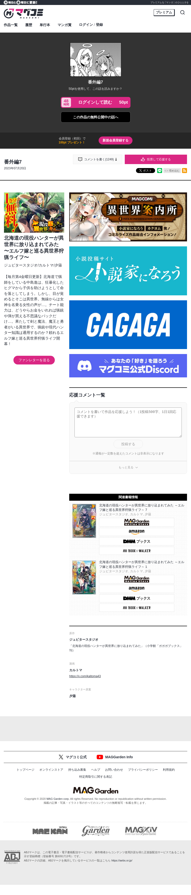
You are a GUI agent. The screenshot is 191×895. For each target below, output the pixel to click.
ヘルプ (95, 769)
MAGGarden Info (119, 757)
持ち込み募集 (77, 769)
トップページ (25, 769)
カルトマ (46, 265)
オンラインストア (51, 769)
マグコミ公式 (76, 757)
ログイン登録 (91, 25)
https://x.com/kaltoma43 (85, 676)
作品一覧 (11, 25)
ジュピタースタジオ (21, 265)
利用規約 (169, 769)
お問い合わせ (114, 769)
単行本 (45, 25)
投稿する (128, 444)
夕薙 (58, 265)
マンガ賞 (64, 25)
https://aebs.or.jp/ (121, 860)
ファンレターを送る (34, 360)
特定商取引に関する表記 (95, 776)
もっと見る (126, 467)
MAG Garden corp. (58, 798)
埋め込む (174, 170)
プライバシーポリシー (143, 769)
